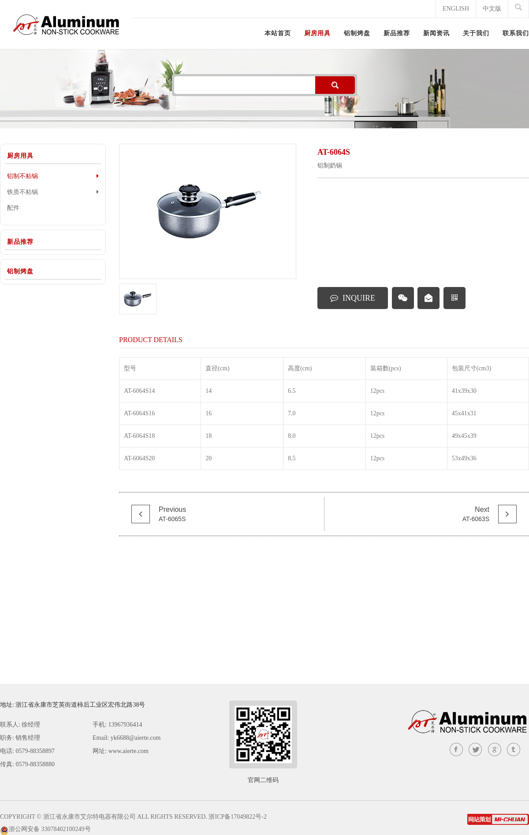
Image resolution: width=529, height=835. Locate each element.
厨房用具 (20, 156)
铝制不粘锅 (53, 175)
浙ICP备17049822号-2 (237, 816)
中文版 (492, 8)
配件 (13, 208)
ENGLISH (456, 8)
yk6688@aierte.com (136, 737)
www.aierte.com (128, 751)
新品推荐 (20, 242)
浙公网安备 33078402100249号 (50, 829)
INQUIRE (352, 298)
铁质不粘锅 (53, 191)
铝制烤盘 (20, 271)
